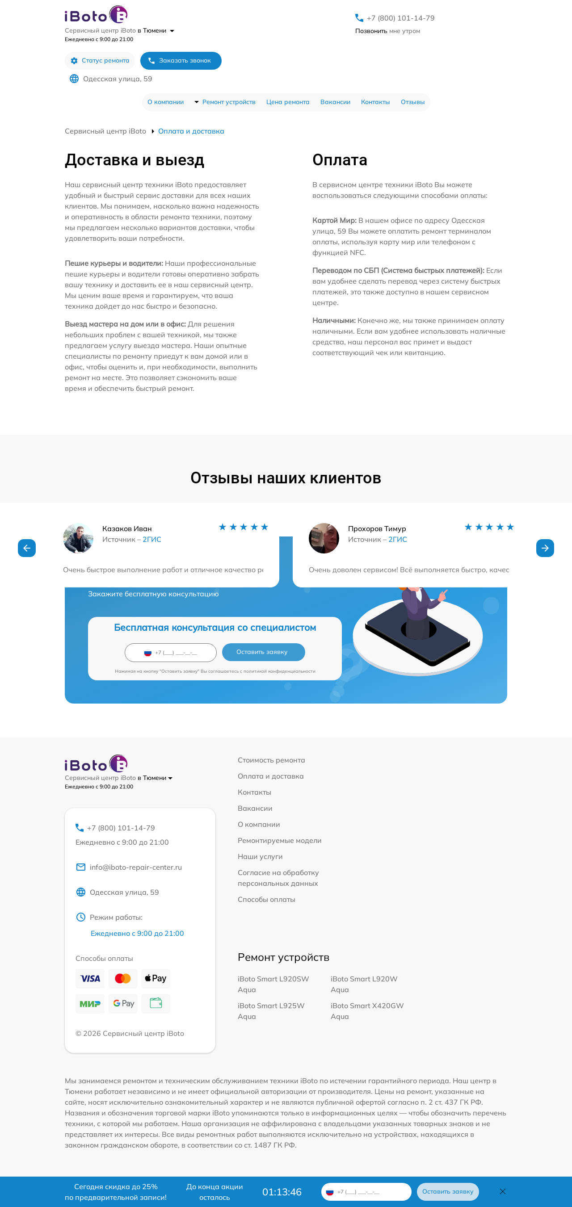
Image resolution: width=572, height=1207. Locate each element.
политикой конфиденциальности (279, 671)
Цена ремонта (288, 102)
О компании (165, 102)
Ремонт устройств (229, 102)
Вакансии (335, 102)
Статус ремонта (100, 60)
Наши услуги (260, 856)
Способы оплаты (266, 899)
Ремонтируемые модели (280, 840)
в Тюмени (156, 30)
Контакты (375, 102)
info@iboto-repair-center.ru (129, 867)
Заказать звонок (179, 60)
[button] (27, 548)
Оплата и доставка (271, 775)
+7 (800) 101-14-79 (401, 17)
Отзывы (413, 102)
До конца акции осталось (214, 1192)
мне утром (387, 31)
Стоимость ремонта (271, 759)
